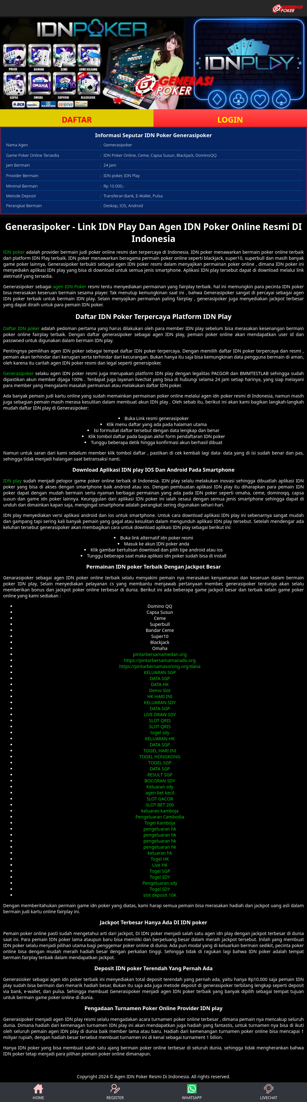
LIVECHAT (268, 1092)
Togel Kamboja (159, 823)
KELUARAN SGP (160, 672)
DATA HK (160, 684)
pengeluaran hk (159, 829)
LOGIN (230, 119)
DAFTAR (77, 119)
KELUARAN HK (160, 739)
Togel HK (160, 859)
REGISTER (115, 1092)
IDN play (12, 481)
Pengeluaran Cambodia (159, 817)
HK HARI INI (159, 696)
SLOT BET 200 (160, 805)
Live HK (160, 865)
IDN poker (14, 252)
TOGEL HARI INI (159, 751)
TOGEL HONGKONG (159, 757)
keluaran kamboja (160, 811)
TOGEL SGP (160, 763)
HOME (38, 1092)
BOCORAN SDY (159, 781)
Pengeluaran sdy (159, 883)
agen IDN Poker (69, 286)
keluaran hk (159, 853)
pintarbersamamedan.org (160, 654)
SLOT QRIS (160, 720)
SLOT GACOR (160, 799)
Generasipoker (18, 373)
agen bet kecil (159, 793)
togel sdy (159, 732)
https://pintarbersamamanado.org (160, 660)
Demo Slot (160, 690)
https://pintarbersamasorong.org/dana (160, 666)
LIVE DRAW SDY (160, 714)
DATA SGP (160, 678)
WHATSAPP (192, 1092)
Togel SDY (160, 877)
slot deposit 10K (160, 895)
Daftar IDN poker (21, 328)
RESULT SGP (159, 775)
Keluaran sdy (160, 787)
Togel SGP (159, 871)
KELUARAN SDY (160, 702)
